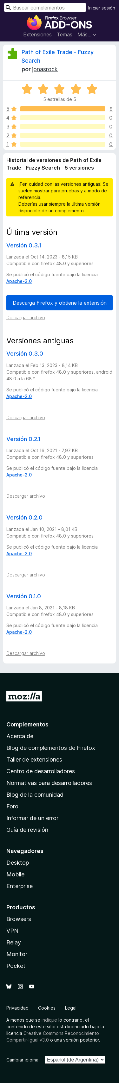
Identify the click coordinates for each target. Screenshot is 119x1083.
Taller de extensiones (34, 759)
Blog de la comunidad (34, 794)
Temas (64, 34)
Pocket (15, 965)
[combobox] (45, 7)
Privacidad (17, 1008)
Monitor (16, 954)
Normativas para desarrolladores (49, 783)
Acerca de (19, 736)
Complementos (27, 724)
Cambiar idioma (22, 1059)
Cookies (47, 1008)
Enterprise (19, 886)
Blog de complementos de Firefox (50, 747)
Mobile (15, 874)
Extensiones (37, 34)
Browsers (18, 919)
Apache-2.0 (19, 281)
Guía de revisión (27, 829)
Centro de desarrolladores (40, 771)
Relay (13, 942)
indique (49, 1020)
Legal (70, 1008)
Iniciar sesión (101, 7)
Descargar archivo (25, 317)
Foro (12, 806)
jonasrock (45, 69)
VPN (12, 930)
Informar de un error (32, 818)
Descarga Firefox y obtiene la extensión (60, 303)
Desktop (17, 862)
